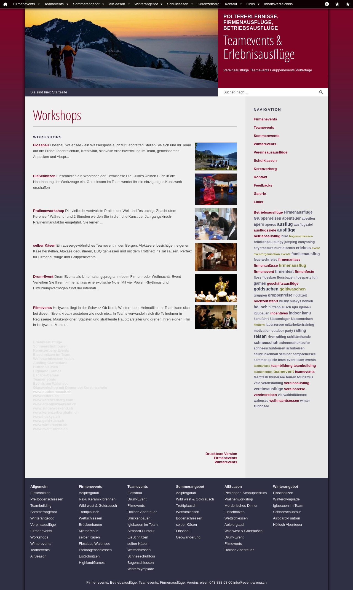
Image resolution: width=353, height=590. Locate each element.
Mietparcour (88, 531)
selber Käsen (44, 245)
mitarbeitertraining (299, 325)
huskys (295, 301)
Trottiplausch (89, 512)
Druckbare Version (221, 454)
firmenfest (284, 271)
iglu (295, 307)
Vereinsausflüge (43, 524)
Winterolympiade (140, 569)
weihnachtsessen (284, 400)
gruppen (260, 295)
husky (284, 301)
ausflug (285, 224)
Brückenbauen (90, 524)
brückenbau (263, 242)
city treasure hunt (268, 248)
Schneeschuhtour (141, 556)
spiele (272, 360)
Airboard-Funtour (140, 531)
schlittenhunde (299, 337)
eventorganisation (267, 254)
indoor (295, 313)
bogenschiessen (301, 236)
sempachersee (304, 354)
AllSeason (117, 4)
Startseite (59, 92)
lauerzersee (275, 325)
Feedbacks (263, 185)
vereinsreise (294, 389)
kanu (306, 313)
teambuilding (304, 365)
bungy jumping (285, 242)
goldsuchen (266, 289)
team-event (286, 360)
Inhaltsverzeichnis (278, 4)
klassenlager (280, 319)
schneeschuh (266, 342)
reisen (260, 336)
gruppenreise (280, 295)
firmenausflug (292, 265)
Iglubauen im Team (142, 524)
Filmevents (42, 308)
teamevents (305, 372)
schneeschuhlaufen (294, 343)
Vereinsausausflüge (270, 152)
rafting (300, 330)
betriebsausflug (267, 236)
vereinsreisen (265, 395)
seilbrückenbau (266, 354)
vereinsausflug (296, 383)
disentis (288, 248)
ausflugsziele (265, 230)
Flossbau (41, 145)
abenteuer (291, 218)
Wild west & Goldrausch (98, 505)
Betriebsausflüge (268, 212)
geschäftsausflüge (282, 283)
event (316, 248)
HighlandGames (92, 563)
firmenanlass (289, 259)
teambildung (282, 365)
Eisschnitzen (40, 493)
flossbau (269, 277)
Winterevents (226, 462)
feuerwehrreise (265, 260)
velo (257, 383)
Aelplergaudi (89, 493)
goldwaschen (292, 289)
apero (259, 224)
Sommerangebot (86, 4)
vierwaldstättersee (292, 395)
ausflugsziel (303, 225)
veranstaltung (272, 383)
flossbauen (286, 277)
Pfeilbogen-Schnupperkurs (245, 493)
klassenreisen (302, 319)
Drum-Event (43, 276)
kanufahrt (261, 319)
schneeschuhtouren (269, 348)
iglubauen (261, 313)
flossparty (303, 277)
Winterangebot (146, 4)
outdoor (277, 331)
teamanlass (262, 365)
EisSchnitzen (44, 176)
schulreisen (295, 348)
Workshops (39, 537)
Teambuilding (41, 505)
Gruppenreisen (267, 218)
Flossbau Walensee (94, 543)
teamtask (261, 377)
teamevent (284, 371)
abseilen (308, 218)
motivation (262, 331)
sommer (260, 360)
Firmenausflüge (298, 212)
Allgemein (38, 486)
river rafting (277, 337)
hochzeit (300, 295)
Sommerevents (266, 136)
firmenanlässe (266, 265)
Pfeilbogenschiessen (46, 499)
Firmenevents (24, 4)
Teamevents (54, 4)
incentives (279, 313)
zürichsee (261, 406)
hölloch (261, 307)
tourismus (305, 377)
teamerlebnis (263, 371)
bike (284, 236)
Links (251, 4)
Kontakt (231, 4)
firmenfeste (304, 272)
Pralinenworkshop (48, 211)
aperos (270, 225)
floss (257, 277)
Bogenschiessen (140, 563)
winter (305, 401)
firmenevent (264, 272)
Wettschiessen (90, 518)
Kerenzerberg (209, 4)
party (289, 331)
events (285, 254)
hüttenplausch (279, 307)
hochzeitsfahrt (266, 301)
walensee (261, 401)
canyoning (306, 242)
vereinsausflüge (268, 389)
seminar (285, 354)
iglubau (305, 307)
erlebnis (303, 248)
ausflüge (286, 230)
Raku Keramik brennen (97, 499)
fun (315, 277)
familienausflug (306, 254)
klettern (259, 324)
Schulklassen (177, 4)
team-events (306, 360)
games (260, 283)
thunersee (277, 377)
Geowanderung (188, 537)
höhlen (307, 301)
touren (291, 377)
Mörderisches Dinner (241, 505)
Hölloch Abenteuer (142, 512)
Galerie (260, 194)
